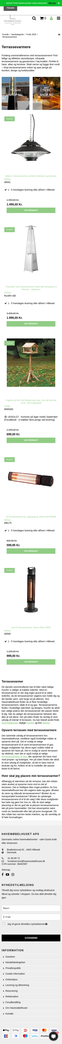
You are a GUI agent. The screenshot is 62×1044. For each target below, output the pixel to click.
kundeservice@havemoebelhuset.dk (26, 861)
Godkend (31, 937)
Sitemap (6, 869)
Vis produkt (31, 210)
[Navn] (31, 908)
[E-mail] (31, 917)
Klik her (52, 3)
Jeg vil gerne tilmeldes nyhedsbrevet (29, 923)
